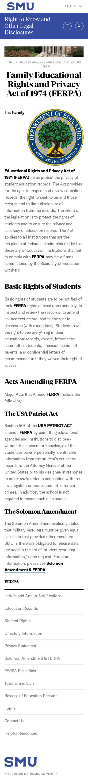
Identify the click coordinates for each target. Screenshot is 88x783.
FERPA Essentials (20, 670)
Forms (10, 708)
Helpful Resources (20, 733)
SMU (11, 62)
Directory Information (23, 633)
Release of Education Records (30, 695)
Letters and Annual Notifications (33, 595)
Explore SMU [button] (74, 6)
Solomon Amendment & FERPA (32, 658)
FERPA (11, 581)
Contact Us (14, 720)
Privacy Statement (20, 645)
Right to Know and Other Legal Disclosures (27, 26)
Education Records (21, 608)
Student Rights (17, 620)
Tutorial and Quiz (19, 683)
